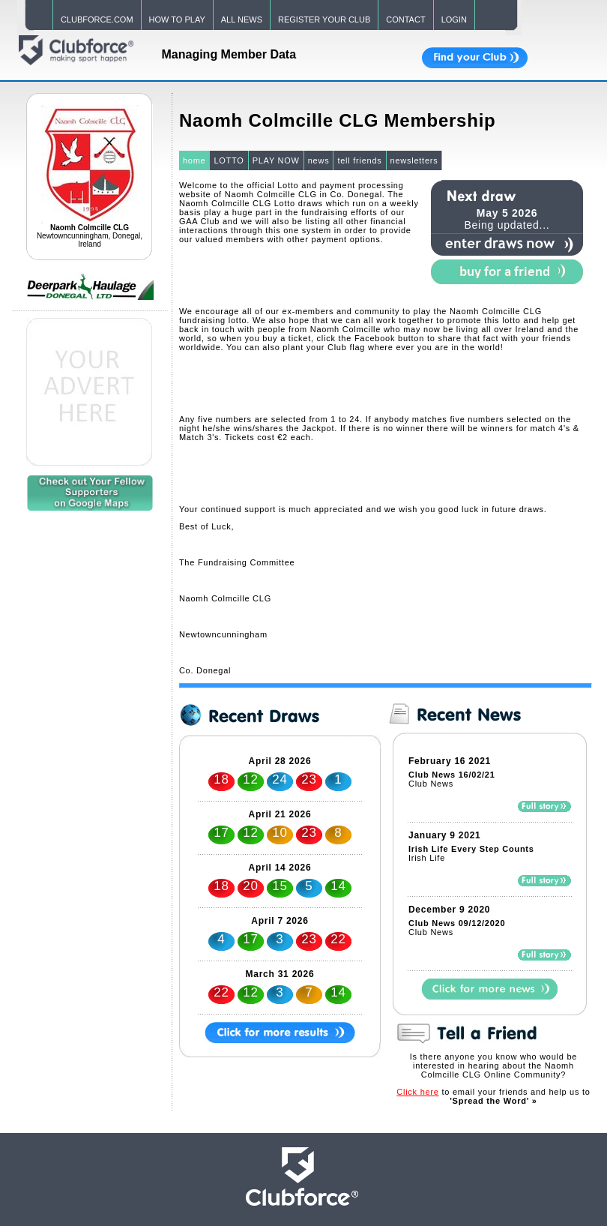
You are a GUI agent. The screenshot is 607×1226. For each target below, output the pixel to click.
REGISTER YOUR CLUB (324, 19)
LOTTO (229, 160)
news (319, 160)
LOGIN (454, 19)
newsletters (414, 160)
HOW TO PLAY (177, 19)
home (194, 160)
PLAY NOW (276, 160)
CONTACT (405, 19)
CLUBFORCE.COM (97, 19)
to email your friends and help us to (493, 1096)
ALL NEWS (241, 19)
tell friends (359, 160)
